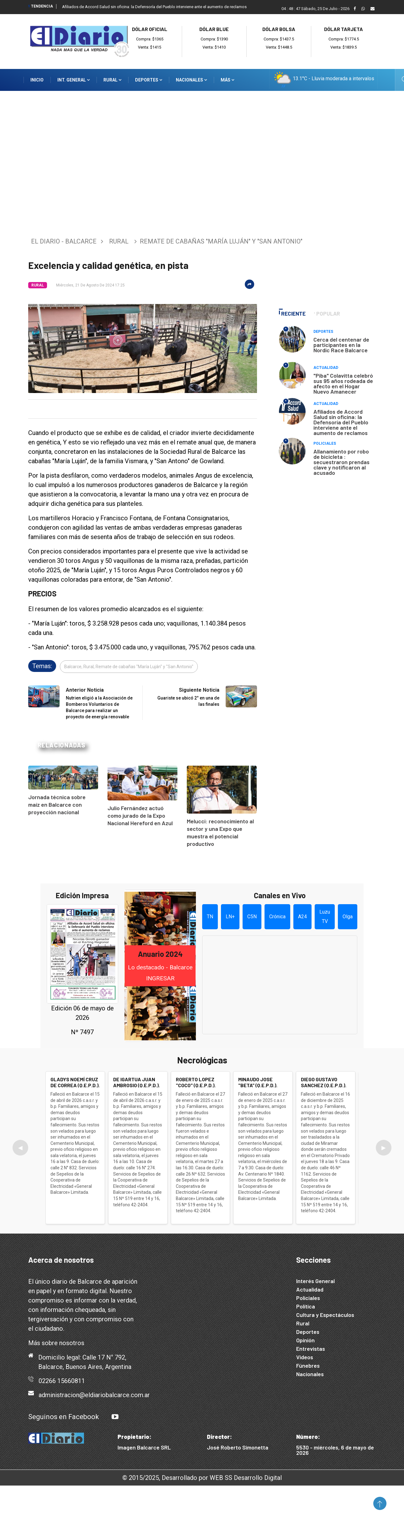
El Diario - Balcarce (64, 241)
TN (210, 917)
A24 (302, 917)
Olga (348, 917)
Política (305, 1306)
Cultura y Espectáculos (325, 1314)
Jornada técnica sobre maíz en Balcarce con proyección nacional (57, 804)
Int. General (73, 79)
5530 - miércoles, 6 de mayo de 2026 (335, 1450)
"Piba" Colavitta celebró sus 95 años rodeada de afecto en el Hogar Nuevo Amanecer (343, 383)
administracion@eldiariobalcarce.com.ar (94, 1395)
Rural (112, 79)
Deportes (148, 79)
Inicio (37, 79)
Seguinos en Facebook (63, 1417)
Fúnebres (308, 1365)
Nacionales (191, 79)
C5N (252, 917)
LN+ (230, 917)
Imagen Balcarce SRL (144, 1447)
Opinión (305, 1340)
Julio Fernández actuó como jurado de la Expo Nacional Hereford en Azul (140, 815)
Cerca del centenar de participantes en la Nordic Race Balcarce (341, 345)
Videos (304, 1357)
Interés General (315, 1280)
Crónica (277, 917)
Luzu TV (324, 916)
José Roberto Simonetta (237, 1447)
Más (227, 79)
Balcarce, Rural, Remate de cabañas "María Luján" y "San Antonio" (128, 666)
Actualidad (325, 367)
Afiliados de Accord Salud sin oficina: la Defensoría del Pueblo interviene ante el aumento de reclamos (154, 6)
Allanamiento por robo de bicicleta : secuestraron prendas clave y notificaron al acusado (341, 462)
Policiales (324, 443)
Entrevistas (310, 1348)
